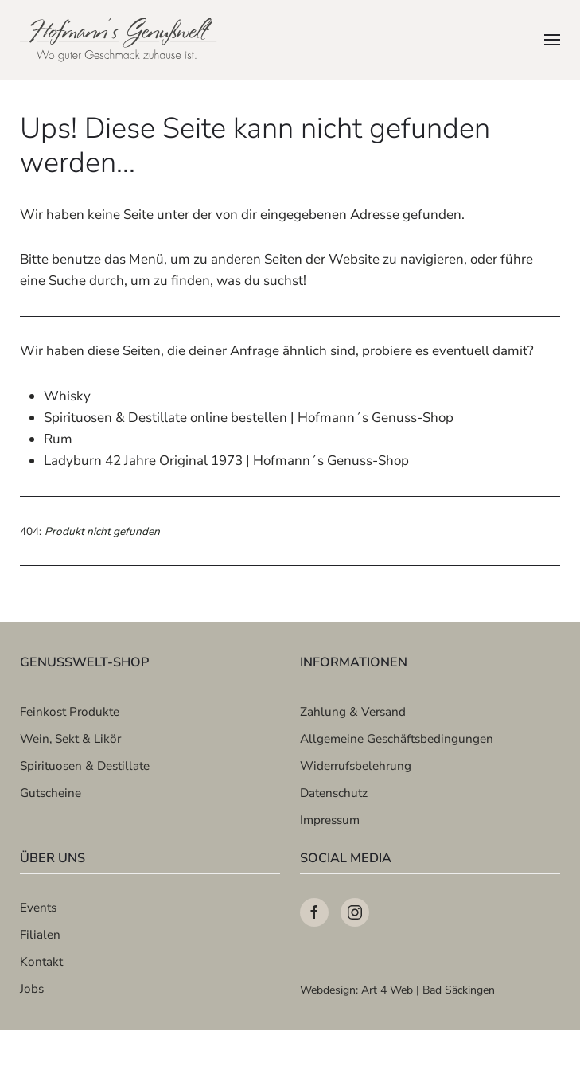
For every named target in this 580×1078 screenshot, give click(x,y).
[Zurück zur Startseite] (119, 40)
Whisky (67, 396)
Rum (58, 439)
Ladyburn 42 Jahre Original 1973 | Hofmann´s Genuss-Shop (226, 460)
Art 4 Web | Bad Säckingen (428, 990)
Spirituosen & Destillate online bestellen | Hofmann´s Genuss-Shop (248, 417)
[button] (552, 40)
